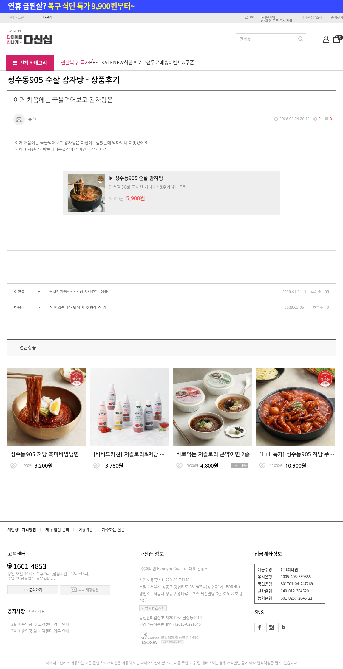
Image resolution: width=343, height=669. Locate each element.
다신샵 (47, 17)
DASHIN (14, 30)
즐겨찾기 (337, 17)
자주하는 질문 (113, 529)
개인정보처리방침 (21, 529)
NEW (118, 62)
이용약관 (85, 529)
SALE (107, 62)
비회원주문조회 (311, 17)
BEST (95, 62)
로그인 (249, 17)
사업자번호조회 (153, 608)
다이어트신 (16, 17)
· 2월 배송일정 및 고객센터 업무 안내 (38, 631)
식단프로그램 (137, 62)
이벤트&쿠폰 (181, 62)
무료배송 (160, 62)
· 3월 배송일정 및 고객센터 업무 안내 (38, 624)
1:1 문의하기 (32, 589)
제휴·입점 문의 (57, 529)
